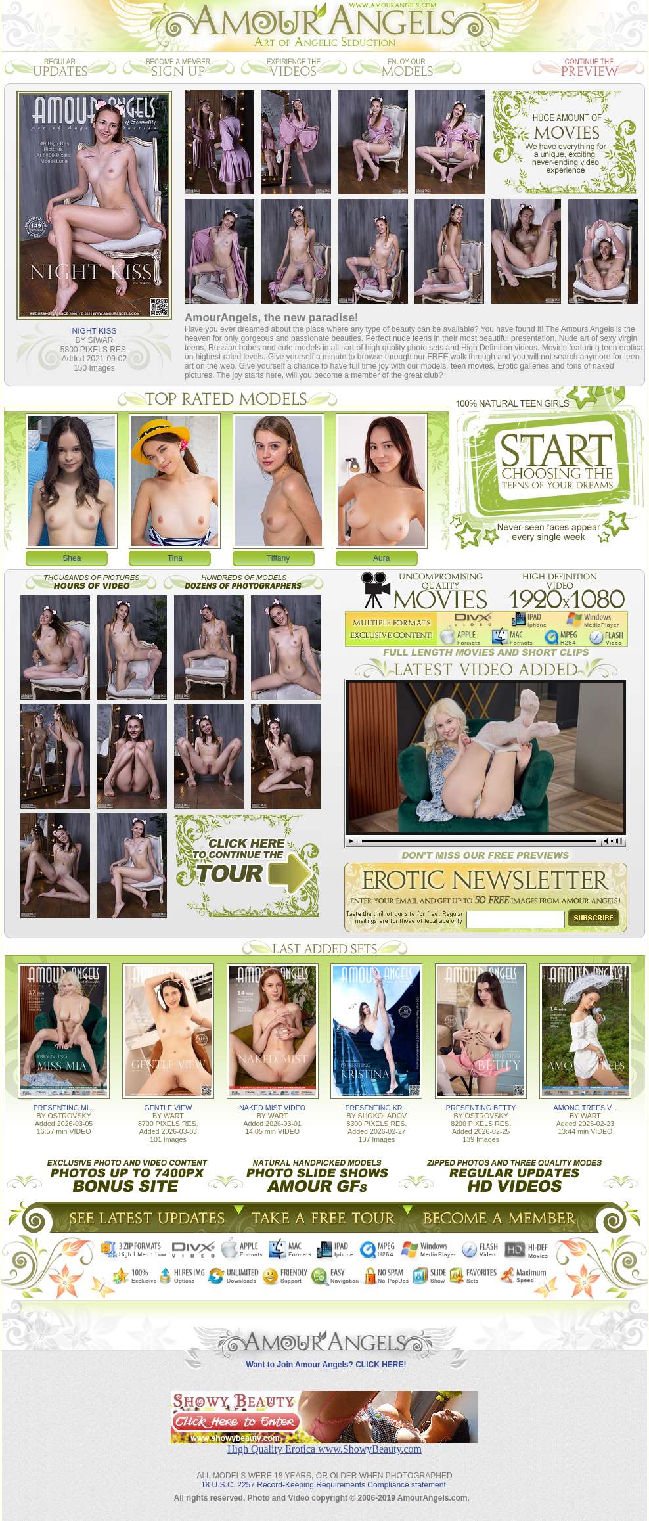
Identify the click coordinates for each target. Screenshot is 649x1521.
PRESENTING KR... (376, 1108)
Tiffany (278, 558)
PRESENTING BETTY (481, 1108)
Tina (175, 558)
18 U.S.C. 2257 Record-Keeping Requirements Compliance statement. (324, 1484)
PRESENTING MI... (64, 1108)
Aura (381, 558)
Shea (71, 558)
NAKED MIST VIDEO (272, 1108)
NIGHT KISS (94, 331)
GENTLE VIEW (168, 1108)
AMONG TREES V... (585, 1108)
